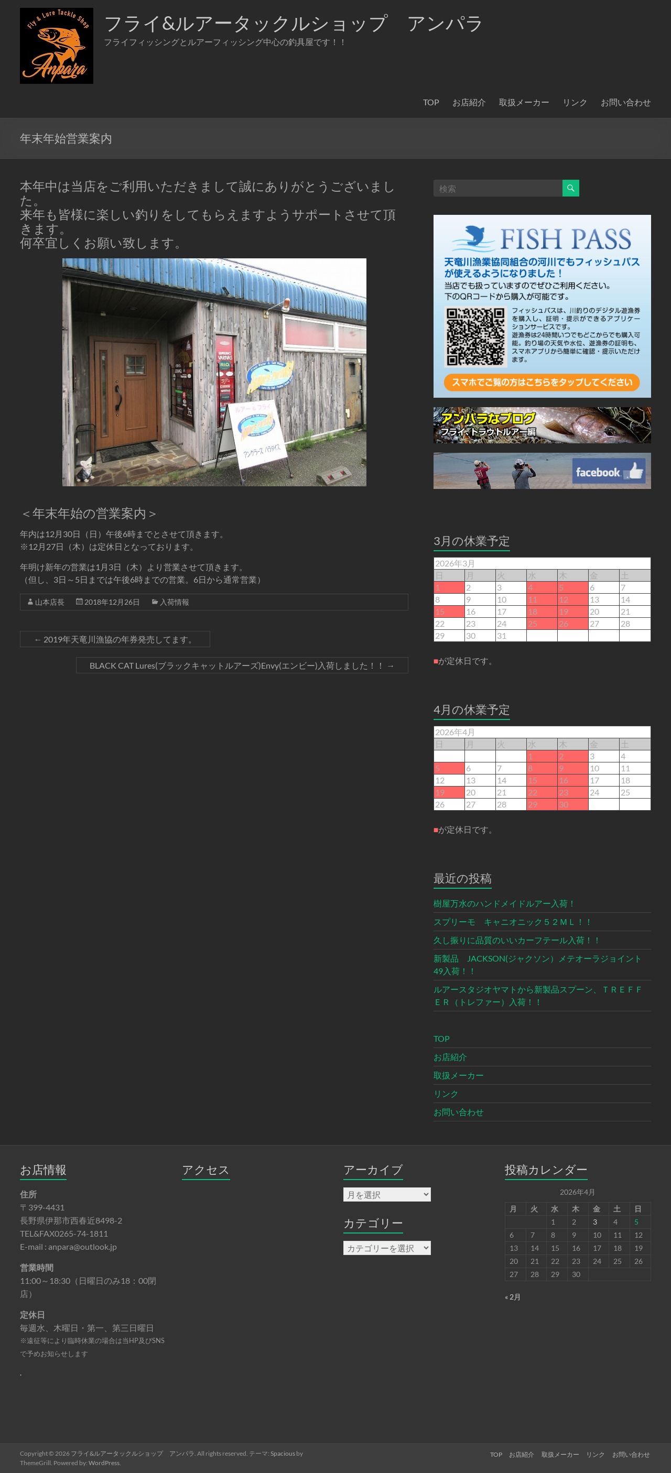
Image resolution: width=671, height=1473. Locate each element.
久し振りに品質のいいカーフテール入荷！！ (517, 940)
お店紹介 (469, 102)
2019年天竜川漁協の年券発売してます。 (115, 639)
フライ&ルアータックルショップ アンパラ (294, 22)
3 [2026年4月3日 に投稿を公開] (595, 1221)
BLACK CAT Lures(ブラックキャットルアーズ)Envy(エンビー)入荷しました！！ (242, 665)
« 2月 (513, 1296)
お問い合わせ (626, 102)
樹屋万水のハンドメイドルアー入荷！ (505, 903)
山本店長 (49, 601)
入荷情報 (174, 601)
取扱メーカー (524, 102)
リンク (575, 102)
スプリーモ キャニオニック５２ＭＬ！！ (513, 921)
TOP (431, 102)
